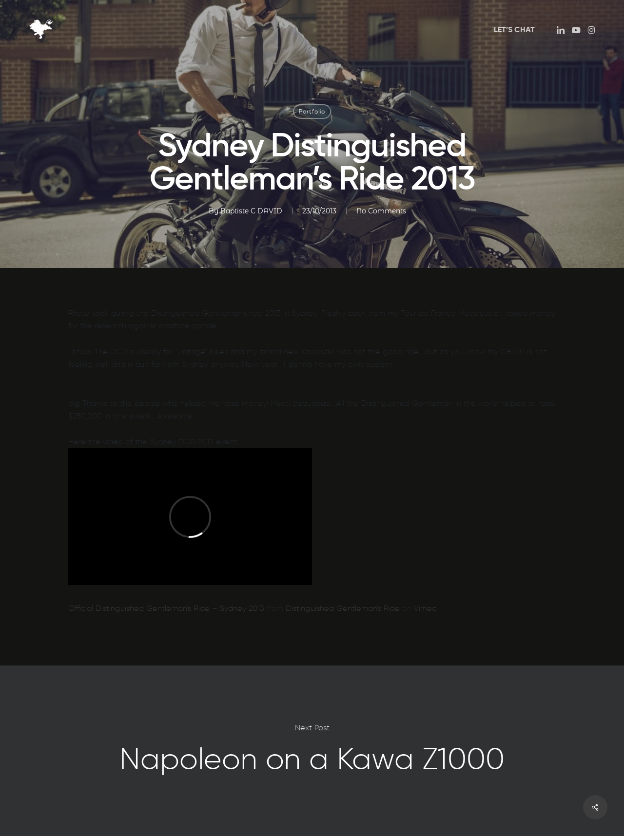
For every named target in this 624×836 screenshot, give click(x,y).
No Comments (381, 211)
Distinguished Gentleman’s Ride (343, 608)
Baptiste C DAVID (251, 211)
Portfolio (312, 111)
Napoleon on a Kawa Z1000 (312, 750)
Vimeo (425, 608)
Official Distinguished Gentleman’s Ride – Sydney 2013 (166, 608)
